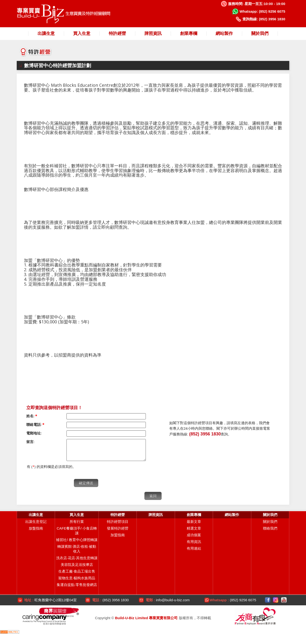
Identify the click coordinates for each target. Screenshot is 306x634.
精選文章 (194, 528)
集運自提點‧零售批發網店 (77, 585)
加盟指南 (117, 535)
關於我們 (270, 522)
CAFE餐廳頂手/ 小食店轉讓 (77, 530)
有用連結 (194, 548)
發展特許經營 (117, 528)
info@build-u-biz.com (173, 600)
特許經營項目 (117, 522)
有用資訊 (194, 542)
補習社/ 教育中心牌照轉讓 (76, 540)
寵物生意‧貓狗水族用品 (76, 578)
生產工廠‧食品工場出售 (76, 571)
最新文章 (194, 522)
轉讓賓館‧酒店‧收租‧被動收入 (76, 548)
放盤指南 (36, 528)
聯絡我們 (270, 528)
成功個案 (194, 535)
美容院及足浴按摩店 (77, 565)
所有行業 (77, 522)
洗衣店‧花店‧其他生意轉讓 (77, 558)
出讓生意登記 (36, 522)
